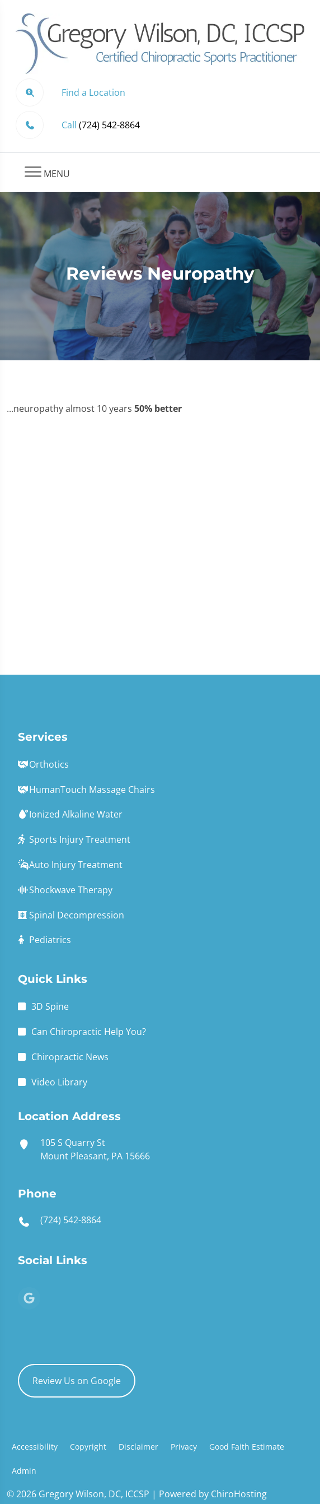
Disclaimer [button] (138, 1446)
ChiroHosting (239, 1494)
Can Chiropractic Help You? (88, 1031)
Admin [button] (24, 1470)
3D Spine (50, 1006)
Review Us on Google (76, 1381)
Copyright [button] (88, 1446)
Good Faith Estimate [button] (246, 1446)
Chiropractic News (70, 1057)
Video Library (59, 1082)
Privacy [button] (184, 1446)
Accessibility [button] (35, 1446)
